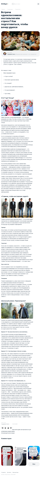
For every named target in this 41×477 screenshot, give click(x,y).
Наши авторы (15, 472)
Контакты (9, 472)
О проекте (3, 472)
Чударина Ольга (11, 54)
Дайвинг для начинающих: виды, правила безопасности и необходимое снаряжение (34, 451)
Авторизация (4, 433)
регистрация (11, 433)
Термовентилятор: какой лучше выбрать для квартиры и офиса (21, 450)
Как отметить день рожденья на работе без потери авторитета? (7, 451)
